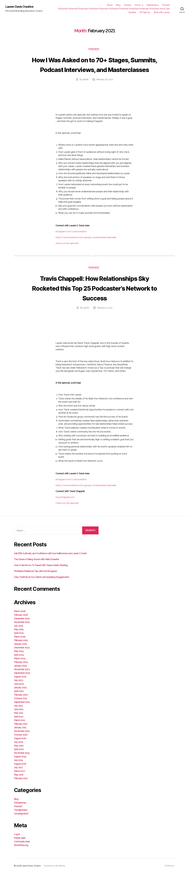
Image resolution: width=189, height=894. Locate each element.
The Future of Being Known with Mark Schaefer (36, 580)
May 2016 (18, 795)
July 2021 (18, 726)
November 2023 (22, 690)
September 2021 (22, 723)
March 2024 (19, 679)
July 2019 (18, 781)
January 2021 (20, 748)
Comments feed (22, 862)
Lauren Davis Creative (21, 6)
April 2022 (18, 712)
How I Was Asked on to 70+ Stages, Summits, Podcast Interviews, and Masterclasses (94, 69)
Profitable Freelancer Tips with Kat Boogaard (35, 592)
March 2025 (19, 657)
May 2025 (18, 650)
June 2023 (19, 704)
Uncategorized (21, 834)
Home (138, 5)
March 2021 (19, 741)
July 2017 (18, 788)
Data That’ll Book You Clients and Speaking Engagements (41, 598)
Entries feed (19, 858)
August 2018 (20, 784)
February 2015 (21, 799)
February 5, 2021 (104, 328)
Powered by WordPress (54, 886)
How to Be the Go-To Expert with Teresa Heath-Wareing (41, 586)
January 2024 (20, 686)
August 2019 (20, 777)
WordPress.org (21, 866)
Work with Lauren (162, 12)
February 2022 (21, 715)
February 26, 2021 (104, 90)
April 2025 (18, 654)
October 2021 (20, 719)
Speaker (132, 12)
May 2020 (19, 766)
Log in (17, 855)
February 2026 (21, 635)
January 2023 (20, 708)
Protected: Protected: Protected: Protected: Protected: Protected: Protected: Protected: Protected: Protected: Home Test (114, 8)
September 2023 (22, 693)
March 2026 (19, 632)
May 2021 (18, 733)
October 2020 (21, 755)
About (110, 5)
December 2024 (22, 668)
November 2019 (22, 773)
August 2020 (20, 759)
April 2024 (19, 675)
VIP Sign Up (144, 12)
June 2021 (18, 730)
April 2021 (18, 737)
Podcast (166, 5)
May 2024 (19, 672)
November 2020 (22, 752)
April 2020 (19, 770)
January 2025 (20, 664)
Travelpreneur (20, 830)
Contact (127, 5)
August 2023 (20, 697)
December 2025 (22, 639)
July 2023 (18, 701)
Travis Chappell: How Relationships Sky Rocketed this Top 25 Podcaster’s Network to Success (94, 303)
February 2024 (21, 683)
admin (86, 90)
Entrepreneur (20, 823)
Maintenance (153, 5)
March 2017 (19, 792)
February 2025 (21, 661)
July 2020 (18, 762)
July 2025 (18, 646)
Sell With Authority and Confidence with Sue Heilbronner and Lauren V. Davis (50, 574)
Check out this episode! (67, 253)
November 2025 (22, 643)
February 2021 (21, 744)
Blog (118, 5)
